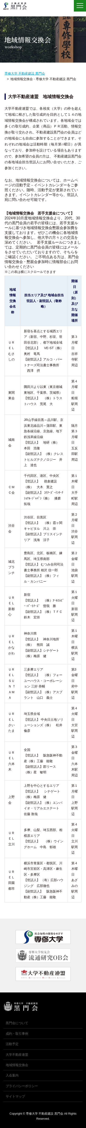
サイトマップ (15, 1096)
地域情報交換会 (17, 1065)
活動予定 (12, 1044)
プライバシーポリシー (22, 1086)
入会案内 (12, 1075)
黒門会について (17, 1023)
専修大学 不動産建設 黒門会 (16, 6)
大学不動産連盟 (17, 1054)
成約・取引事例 (17, 1033)
